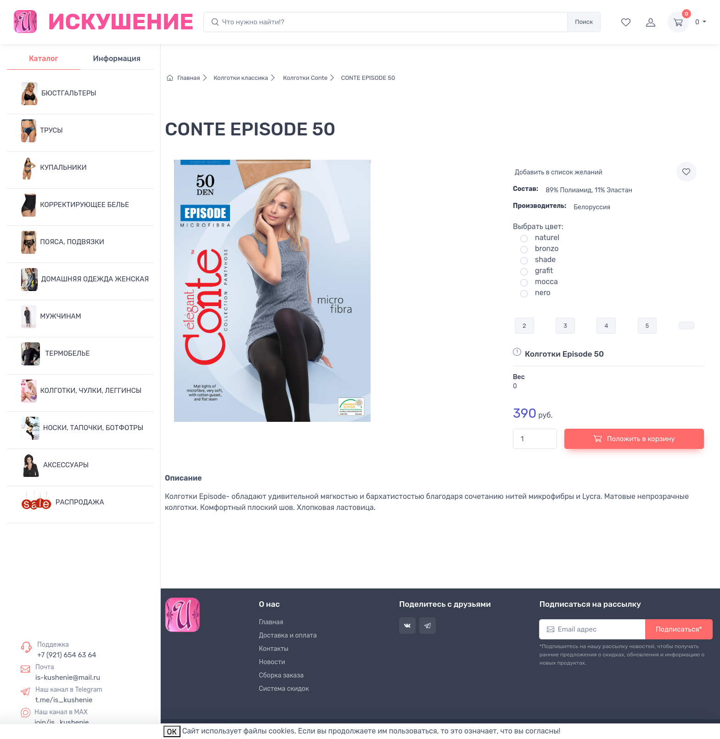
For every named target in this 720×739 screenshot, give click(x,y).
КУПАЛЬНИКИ (54, 168)
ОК (172, 732)
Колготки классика (246, 77)
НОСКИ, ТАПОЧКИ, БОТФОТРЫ (82, 428)
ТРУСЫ (42, 130)
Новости (272, 662)
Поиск (584, 21)
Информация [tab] (117, 58)
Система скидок (284, 689)
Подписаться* (679, 629)
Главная (189, 77)
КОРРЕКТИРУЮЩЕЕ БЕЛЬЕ (75, 205)
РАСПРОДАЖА (62, 502)
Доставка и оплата (288, 635)
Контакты (274, 649)
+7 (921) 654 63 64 (66, 655)
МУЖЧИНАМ (51, 316)
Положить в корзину (634, 438)
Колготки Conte (309, 77)
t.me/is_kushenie (63, 700)
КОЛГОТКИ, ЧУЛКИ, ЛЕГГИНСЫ (81, 391)
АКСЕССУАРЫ (55, 465)
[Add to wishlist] (686, 172)
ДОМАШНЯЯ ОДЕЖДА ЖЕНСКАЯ (85, 279)
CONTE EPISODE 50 (367, 77)
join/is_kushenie (61, 722)
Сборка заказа (281, 675)
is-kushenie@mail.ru (67, 677)
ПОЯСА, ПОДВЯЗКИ (62, 242)
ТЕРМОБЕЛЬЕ (55, 353)
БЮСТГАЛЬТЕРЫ (58, 93)
